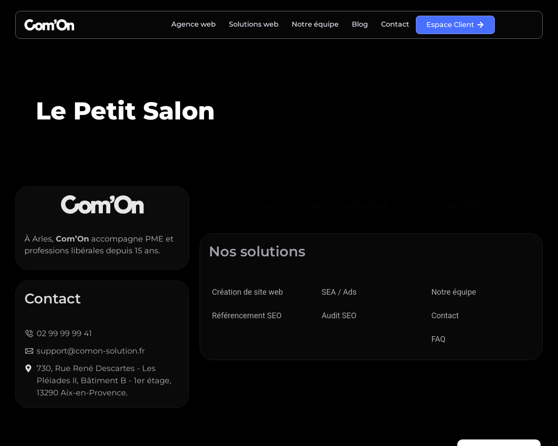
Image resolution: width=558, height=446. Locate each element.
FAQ (438, 339)
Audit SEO (339, 315)
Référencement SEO (247, 315)
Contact (395, 24)
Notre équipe (315, 24)
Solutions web (254, 24)
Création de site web (247, 291)
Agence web (193, 24)
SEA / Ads (339, 291)
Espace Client (455, 24)
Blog (360, 24)
